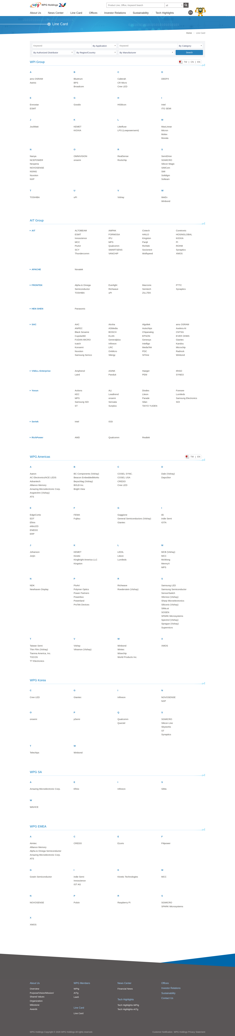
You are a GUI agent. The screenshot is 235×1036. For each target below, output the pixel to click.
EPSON (146, 336)
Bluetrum (78, 79)
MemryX (165, 563)
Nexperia (34, 164)
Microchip (181, 347)
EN (198, 62)
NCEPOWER (36, 160)
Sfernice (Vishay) (169, 597)
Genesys (146, 339)
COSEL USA (124, 477)
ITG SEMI (166, 108)
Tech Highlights (165, 12)
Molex (164, 134)
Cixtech (146, 230)
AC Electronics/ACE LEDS (43, 477)
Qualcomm (114, 246)
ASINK (112, 371)
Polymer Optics (81, 589)
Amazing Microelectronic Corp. (45, 489)
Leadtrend (114, 394)
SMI (163, 171)
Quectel (121, 723)
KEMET (78, 126)
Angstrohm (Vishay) (39, 492)
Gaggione (122, 515)
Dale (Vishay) (168, 473)
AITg (76, 993)
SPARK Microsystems (172, 616)
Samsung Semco (83, 355)
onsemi (77, 160)
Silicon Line (167, 723)
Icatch (78, 343)
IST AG (77, 884)
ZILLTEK (146, 292)
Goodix (77, 104)
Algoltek (146, 324)
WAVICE (34, 807)
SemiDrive (166, 156)
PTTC (179, 285)
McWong (165, 559)
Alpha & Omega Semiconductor (45, 851)
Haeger (146, 371)
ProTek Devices (81, 604)
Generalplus (115, 339)
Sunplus (113, 406)
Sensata (113, 402)
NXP (32, 179)
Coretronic (181, 230)
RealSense (123, 156)
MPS (111, 242)
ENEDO (34, 530)
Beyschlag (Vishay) (83, 481)
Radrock (180, 351)
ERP (32, 534)
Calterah (122, 79)
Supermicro (167, 627)
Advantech (35, 481)
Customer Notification (162, 1032)
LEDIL (121, 552)
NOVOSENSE (37, 167)
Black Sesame (82, 332)
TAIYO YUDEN (149, 406)
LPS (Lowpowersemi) (128, 130)
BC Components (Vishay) (86, 473)
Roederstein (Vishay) (128, 589)
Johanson (35, 552)
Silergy (112, 355)
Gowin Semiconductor (41, 876)
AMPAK (112, 230)
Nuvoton (34, 175)
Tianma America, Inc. (40, 653)
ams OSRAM (36, 79)
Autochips (147, 328)
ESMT (33, 108)
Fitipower (166, 843)
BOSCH (112, 332)
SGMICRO (166, 160)
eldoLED (34, 526)
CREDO (122, 481)
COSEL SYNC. (125, 473)
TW (185, 62)
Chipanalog (148, 332)
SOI (178, 402)
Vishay (121, 197)
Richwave (113, 289)
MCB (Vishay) (168, 552)
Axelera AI (181, 328)
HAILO (145, 234)
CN (192, 62)
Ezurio (121, 843)
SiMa (164, 789)
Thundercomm (82, 253)
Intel (163, 104)
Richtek (146, 246)
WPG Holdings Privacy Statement (189, 1032)
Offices (93, 12)
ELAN (111, 336)
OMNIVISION (80, 156)
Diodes (145, 390)
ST (76, 406)
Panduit (112, 374)
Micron (164, 130)
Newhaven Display (39, 589)
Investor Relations (115, 12)
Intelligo (146, 343)
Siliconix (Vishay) (169, 604)
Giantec (180, 339)
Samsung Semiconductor (174, 589)
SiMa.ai (165, 608)
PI (177, 242)
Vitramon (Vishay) (83, 649)
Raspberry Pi (124, 902)
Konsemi (79, 347)
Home (189, 33)
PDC (144, 351)
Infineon (112, 343)
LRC (111, 347)
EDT (32, 518)
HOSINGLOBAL (184, 234)
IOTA (164, 522)
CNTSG (180, 332)
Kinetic (77, 556)
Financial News (125, 988)
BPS (76, 82)
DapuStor (166, 477)
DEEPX (165, 79)
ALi (110, 390)
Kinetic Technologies (128, 876)
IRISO (179, 371)
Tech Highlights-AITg (128, 1009)
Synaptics (181, 249)
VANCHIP (113, 253)
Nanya (33, 156)
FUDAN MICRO (83, 339)
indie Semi (166, 518)
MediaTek (147, 347)
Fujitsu (77, 518)
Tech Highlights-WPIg (128, 1005)
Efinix (32, 522)
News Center (56, 12)
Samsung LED (168, 585)
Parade (145, 398)
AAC (77, 324)
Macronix (146, 285)
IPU (110, 238)
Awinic (33, 82)
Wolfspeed (147, 253)
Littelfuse (122, 126)
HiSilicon (122, 104)
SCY (77, 249)
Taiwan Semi (36, 645)
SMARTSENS (115, 249)
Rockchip (122, 160)
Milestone (34, 1005)
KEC (77, 394)
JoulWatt (34, 126)
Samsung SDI (82, 402)
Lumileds (180, 394)
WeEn (164, 197)
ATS (32, 496)
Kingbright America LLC (85, 559)
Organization (36, 1001)
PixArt (78, 246)
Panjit (145, 242)
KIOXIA (77, 130)
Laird (77, 374)
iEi (162, 515)
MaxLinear (166, 126)
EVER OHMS (182, 336)
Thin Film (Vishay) (39, 649)
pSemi (77, 719)
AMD (77, 437)
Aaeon (33, 473)
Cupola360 (80, 336)
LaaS (76, 997)
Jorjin (32, 556)
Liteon (145, 394)
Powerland (79, 600)
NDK (32, 585)
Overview (34, 988)
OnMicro (113, 351)
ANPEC (79, 328)
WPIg (76, 988)
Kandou (180, 343)
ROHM (179, 246)
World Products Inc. (127, 657)
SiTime (145, 355)
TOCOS (34, 657)
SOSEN (165, 612)
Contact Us (167, 998)
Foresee (180, 390)
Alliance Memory (38, 485)
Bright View (79, 489)
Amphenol (80, 371)
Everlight (113, 285)
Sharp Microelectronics (172, 600)
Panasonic (80, 308)
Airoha (112, 324)
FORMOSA (114, 234)
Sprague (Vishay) (170, 623)
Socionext (147, 249)
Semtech (146, 289)
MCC (77, 242)
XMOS (179, 253)
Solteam (165, 179)
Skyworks (166, 726)
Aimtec (33, 843)
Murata (164, 138)
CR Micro (122, 82)
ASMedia (113, 328)
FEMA (77, 515)
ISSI (111, 421)
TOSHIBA (35, 197)
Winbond (165, 201)
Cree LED (122, 86)
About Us (35, 12)
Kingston (146, 238)
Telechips (34, 752)
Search (189, 52)
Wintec (121, 649)
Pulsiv (77, 902)
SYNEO (180, 374)
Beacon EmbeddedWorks (86, 477)
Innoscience (81, 238)
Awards (33, 1009)
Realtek (146, 437)
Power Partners (81, 593)
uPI (75, 197)
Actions (78, 390)
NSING (33, 171)
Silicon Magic (168, 164)
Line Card (76, 12)
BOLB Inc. (79, 485)
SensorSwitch (168, 593)
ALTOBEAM (81, 230)
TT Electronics (37, 661)
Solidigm (165, 175)
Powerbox (79, 597)
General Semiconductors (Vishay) (134, 518)
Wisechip (122, 653)
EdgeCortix (35, 515)
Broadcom (79, 86)
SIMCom (165, 167)
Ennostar (34, 104)
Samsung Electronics (186, 398)
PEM (144, 374)
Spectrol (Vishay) (169, 620)
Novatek (79, 269)
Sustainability (141, 12)
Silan (144, 402)
